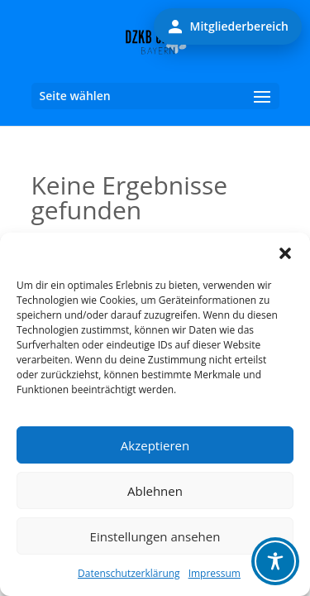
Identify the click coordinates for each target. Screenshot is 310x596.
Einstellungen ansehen (155, 536)
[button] (285, 253)
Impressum (214, 573)
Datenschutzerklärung (129, 573)
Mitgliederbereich (228, 26)
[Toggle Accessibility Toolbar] (275, 561)
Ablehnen (155, 491)
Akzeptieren (155, 445)
